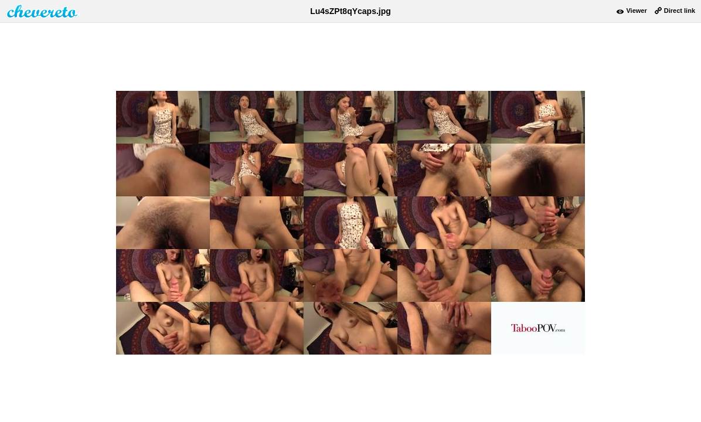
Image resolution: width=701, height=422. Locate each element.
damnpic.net (43, 11)
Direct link (679, 10)
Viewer (636, 10)
